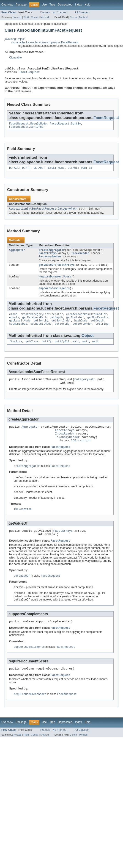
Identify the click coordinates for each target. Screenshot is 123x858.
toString (102, 331)
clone (13, 320)
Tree (52, 4)
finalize (15, 350)
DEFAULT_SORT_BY (80, 170)
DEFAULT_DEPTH (19, 170)
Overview (7, 4)
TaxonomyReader (50, 261)
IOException (80, 453)
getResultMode (19, 328)
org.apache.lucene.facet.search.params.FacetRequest (45, 42)
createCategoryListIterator (42, 320)
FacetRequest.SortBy (65, 125)
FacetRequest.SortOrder (27, 129)
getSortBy (41, 328)
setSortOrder (82, 331)
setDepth (97, 328)
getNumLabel (75, 324)
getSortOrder (61, 328)
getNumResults (97, 324)
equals (14, 324)
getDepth (56, 324)
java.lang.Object (15, 39)
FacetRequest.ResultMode (27, 125)
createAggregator (52, 253)
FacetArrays (48, 257)
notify (47, 350)
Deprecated (65, 4)
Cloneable (15, 57)
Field (26, 17)
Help (87, 4)
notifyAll (62, 350)
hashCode (80, 328)
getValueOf (47, 270)
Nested (18, 17)
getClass (31, 350)
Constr (34, 17)
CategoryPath (67, 212)
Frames (45, 12)
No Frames (59, 12)
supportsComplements (54, 294)
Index (78, 4)
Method (44, 17)
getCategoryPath (34, 324)
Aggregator (17, 253)
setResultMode (40, 331)
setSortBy (62, 331)
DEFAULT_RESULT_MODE (49, 170)
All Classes (81, 12)
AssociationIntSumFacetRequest (32, 212)
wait (76, 350)
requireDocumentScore (55, 282)
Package (21, 4)
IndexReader (80, 257)
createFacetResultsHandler (86, 320)
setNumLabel (18, 331)
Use (44, 4)
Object (88, 343)
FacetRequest (29, 73)
